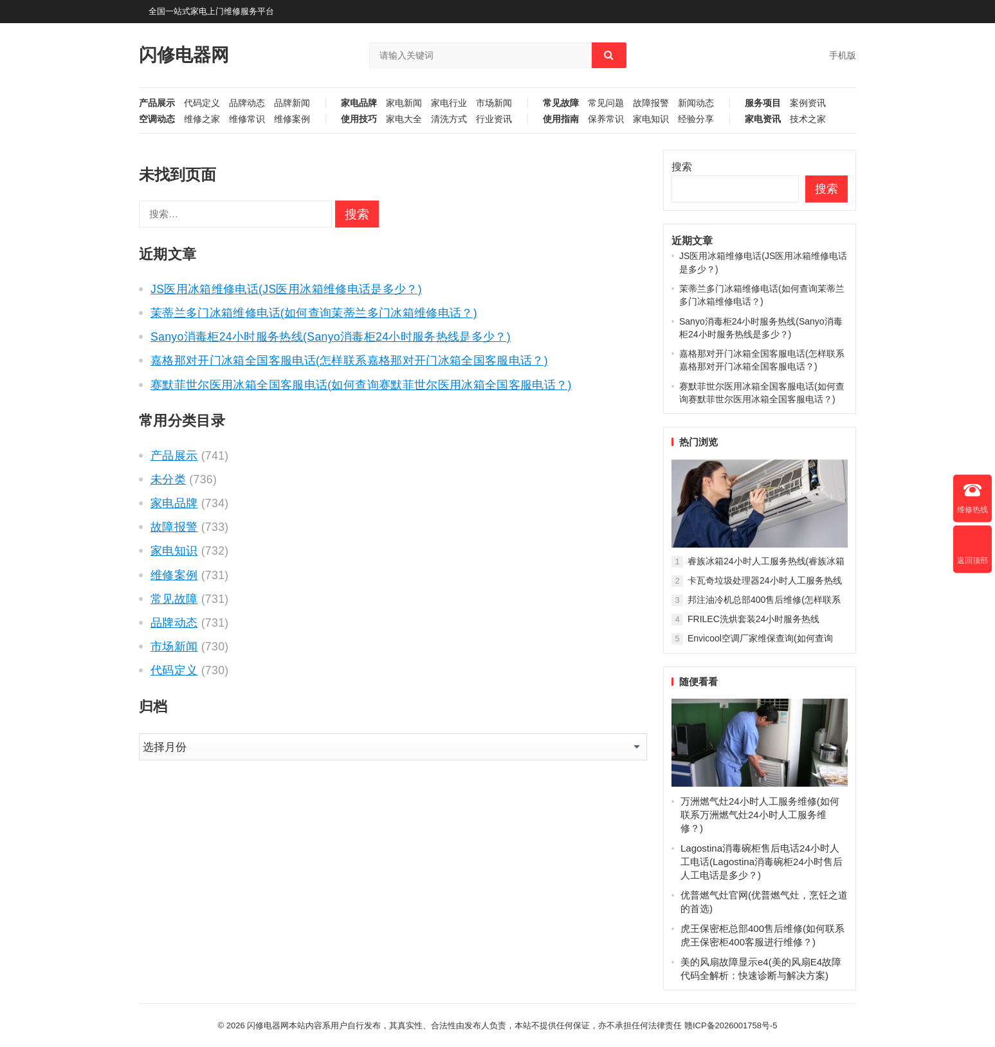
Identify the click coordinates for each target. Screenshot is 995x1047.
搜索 (681, 166)
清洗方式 (449, 119)
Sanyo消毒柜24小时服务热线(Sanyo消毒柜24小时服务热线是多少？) (331, 336)
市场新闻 (494, 103)
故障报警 (651, 103)
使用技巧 (359, 119)
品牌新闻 (292, 103)
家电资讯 (763, 119)
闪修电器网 (184, 55)
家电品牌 (359, 103)
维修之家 (202, 119)
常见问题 (606, 103)
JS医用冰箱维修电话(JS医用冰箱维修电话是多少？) (286, 289)
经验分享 (696, 119)
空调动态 (157, 119)
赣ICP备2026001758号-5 (731, 1025)
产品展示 (157, 103)
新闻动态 (696, 103)
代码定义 (202, 103)
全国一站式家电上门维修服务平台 (211, 11)
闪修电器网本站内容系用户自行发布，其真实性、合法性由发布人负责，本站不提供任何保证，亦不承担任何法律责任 (464, 1025)
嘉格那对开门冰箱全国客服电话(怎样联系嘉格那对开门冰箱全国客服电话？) (349, 360)
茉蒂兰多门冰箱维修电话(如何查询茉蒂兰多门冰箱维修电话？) (314, 313)
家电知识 (651, 119)
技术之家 (808, 119)
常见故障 (561, 103)
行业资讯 (494, 119)
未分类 (168, 479)
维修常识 (247, 119)
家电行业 (449, 103)
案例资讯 (808, 103)
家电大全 (404, 119)
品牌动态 (247, 103)
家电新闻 (404, 103)
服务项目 (763, 103)
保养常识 (606, 119)
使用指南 (561, 119)
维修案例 (292, 119)
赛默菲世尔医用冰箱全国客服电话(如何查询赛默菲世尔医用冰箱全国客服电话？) (361, 385)
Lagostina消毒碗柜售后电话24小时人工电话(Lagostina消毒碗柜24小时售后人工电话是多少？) (761, 862)
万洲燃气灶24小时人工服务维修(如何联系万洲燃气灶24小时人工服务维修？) (759, 815)
